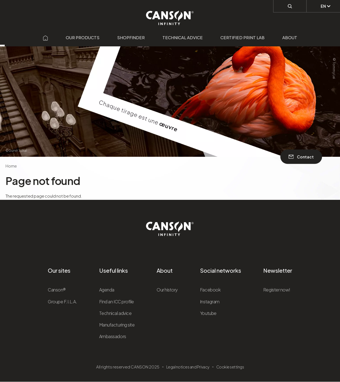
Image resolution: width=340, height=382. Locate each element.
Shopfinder (131, 37)
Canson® (57, 290)
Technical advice (182, 37)
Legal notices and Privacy (187, 366)
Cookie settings (230, 366)
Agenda (106, 290)
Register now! (276, 290)
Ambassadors (112, 336)
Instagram (210, 301)
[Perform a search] (290, 6)
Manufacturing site (117, 325)
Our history (167, 290)
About (289, 37)
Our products (82, 37)
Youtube (208, 313)
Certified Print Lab (242, 37)
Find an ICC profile (116, 301)
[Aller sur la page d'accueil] (45, 37)
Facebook (210, 290)
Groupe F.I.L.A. (62, 301)
